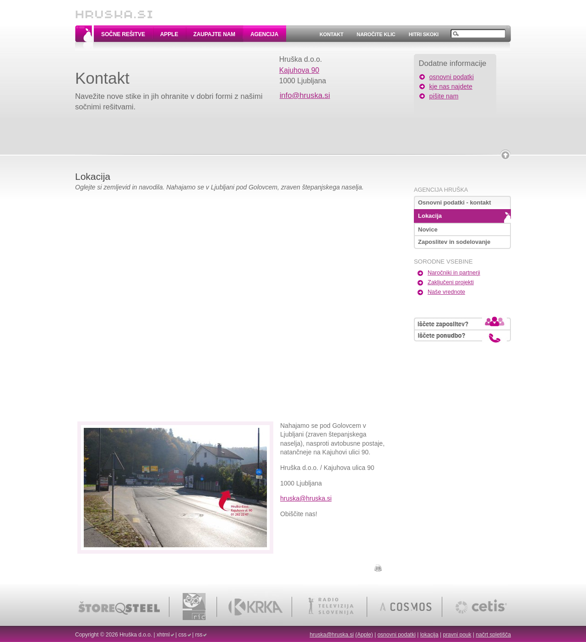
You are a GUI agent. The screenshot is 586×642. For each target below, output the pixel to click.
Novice (428, 229)
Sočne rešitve (123, 34)
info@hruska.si (305, 95)
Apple (169, 34)
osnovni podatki (451, 77)
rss (198, 634)
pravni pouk (457, 634)
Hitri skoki (424, 34)
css (183, 634)
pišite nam (444, 96)
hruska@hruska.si (305, 498)
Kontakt (331, 34)
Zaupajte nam (214, 34)
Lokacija (430, 215)
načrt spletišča (493, 634)
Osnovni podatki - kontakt (454, 202)
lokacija (429, 634)
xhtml (163, 634)
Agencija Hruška (441, 190)
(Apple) (364, 634)
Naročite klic (376, 34)
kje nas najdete (450, 86)
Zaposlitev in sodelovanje (454, 241)
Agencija (264, 34)
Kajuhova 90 (299, 70)
